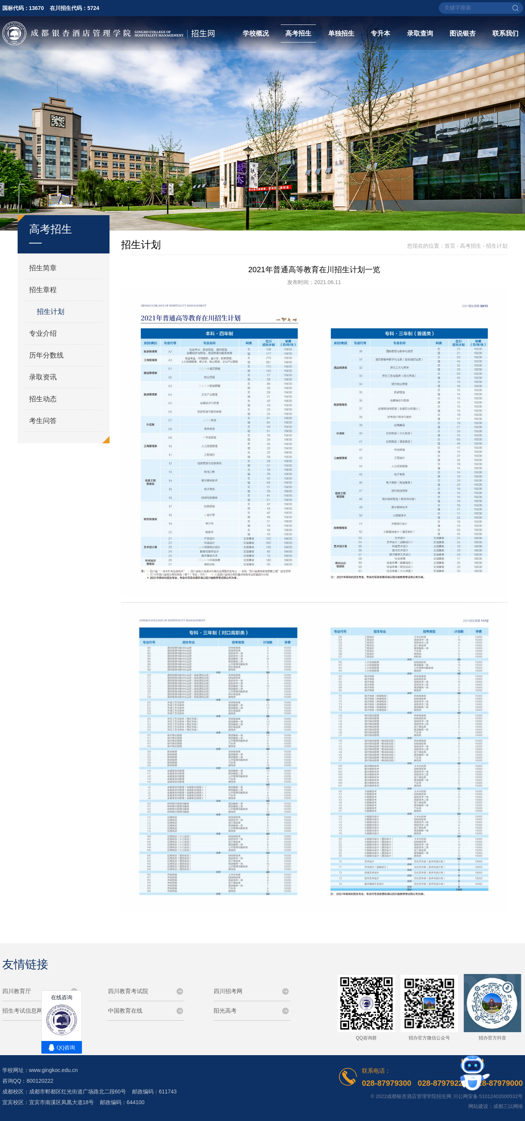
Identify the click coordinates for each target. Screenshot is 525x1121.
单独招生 (341, 33)
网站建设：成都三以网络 (495, 1106)
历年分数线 (46, 355)
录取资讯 (43, 377)
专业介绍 (43, 333)
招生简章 (43, 268)
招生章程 (43, 290)
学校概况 (256, 33)
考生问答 (43, 421)
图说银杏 (463, 33)
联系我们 (505, 33)
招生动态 (43, 399)
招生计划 (50, 311)
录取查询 (420, 33)
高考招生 (298, 33)
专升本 (380, 33)
